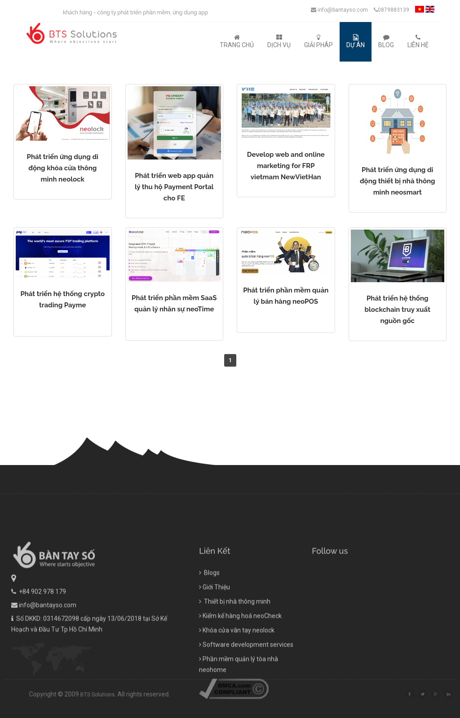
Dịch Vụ (279, 41)
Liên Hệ (418, 41)
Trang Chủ (237, 41)
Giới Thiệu (214, 625)
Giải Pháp (318, 41)
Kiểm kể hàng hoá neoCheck (240, 654)
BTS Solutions (136, 694)
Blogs (209, 611)
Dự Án (355, 41)
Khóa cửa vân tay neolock (236, 669)
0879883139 (391, 10)
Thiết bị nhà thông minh (234, 640)
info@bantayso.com (339, 10)
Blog (386, 41)
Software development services (246, 683)
